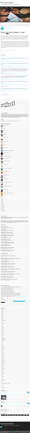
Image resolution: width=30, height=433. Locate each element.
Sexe (2, 375)
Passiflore (19, 217)
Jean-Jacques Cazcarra (4, 258)
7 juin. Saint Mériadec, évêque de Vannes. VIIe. (6, 295)
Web (2, 386)
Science (3, 373)
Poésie (2, 356)
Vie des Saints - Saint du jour (16, 295)
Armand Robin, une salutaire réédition (6, 232)
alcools (2, 309)
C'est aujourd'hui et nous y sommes (6, 237)
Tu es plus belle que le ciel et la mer (6, 383)
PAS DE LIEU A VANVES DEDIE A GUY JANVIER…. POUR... (8, 293)
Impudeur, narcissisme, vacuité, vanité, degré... (8, 247)
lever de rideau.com (4, 339)
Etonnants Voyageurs (3, 217)
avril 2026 (2, 202)
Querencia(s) (3, 364)
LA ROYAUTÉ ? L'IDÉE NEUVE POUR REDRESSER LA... (7, 294)
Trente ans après (19, 24)
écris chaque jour (4, 320)
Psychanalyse (3, 362)
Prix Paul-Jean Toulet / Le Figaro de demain (9, 255)
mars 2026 (2, 203)
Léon (3, 73)
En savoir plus (5, 432)
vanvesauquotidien (18, 293)
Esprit (2, 322)
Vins (2, 384)
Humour (3, 334)
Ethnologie (3, 323)
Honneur (3, 332)
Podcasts (3, 355)
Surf (2, 378)
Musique (3, 345)
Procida (3, 361)
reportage (3, 367)
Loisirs (2, 342)
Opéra (2, 350)
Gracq (2, 329)
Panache (3, 351)
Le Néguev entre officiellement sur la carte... (7, 242)
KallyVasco (8, 3)
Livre (2, 341)
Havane (3, 330)
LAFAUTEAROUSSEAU (17, 294)
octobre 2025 (2, 208)
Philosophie (3, 353)
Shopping (3, 376)
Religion (3, 366)
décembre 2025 (3, 206)
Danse (2, 318)
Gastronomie (3, 328)
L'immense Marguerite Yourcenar (6, 239)
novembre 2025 (3, 207)
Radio (2, 365)
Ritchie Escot (8, 217)
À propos (11, 7)
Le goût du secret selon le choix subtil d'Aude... (8, 250)
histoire (3, 331)
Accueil (1, 7)
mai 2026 (2, 201)
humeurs (3, 333)
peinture (3, 352)
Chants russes (27, 24)
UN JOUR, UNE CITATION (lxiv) (4, 296)
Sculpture (3, 374)
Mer (2, 343)
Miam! (9, 50)
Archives (6, 7)
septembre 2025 (3, 209)
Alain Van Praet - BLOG (12, 296)
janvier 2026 (2, 205)
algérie (2, 310)
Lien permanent (3, 50)
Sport (2, 377)
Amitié (2, 311)
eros (2, 321)
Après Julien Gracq (23, 217)
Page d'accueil (23, 24)
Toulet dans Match (3, 229)
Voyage (3, 385)
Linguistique (3, 340)
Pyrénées (3, 363)
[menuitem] (2, 7)
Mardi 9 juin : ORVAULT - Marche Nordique (6, 286)
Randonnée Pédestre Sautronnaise (16, 286)
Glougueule (11, 217)
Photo (2, 354)
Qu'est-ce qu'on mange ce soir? (13, 32)
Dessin (2, 319)
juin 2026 (2, 200)
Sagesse (3, 372)
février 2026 (2, 204)
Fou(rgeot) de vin (15, 217)
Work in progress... (4, 387)
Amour (2, 312)
